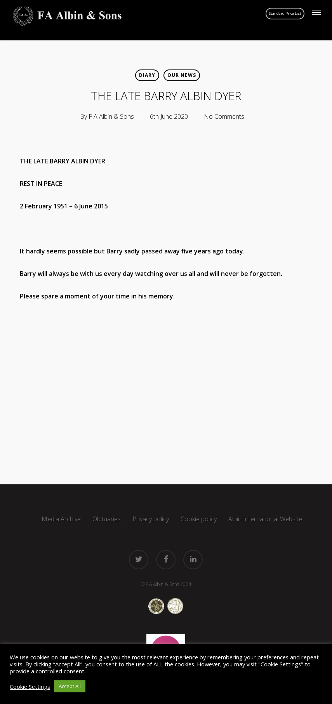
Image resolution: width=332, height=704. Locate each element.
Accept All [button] (70, 686)
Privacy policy (150, 519)
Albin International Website (265, 519)
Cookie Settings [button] (30, 686)
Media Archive (61, 519)
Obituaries (106, 519)
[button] (316, 12)
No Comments (224, 116)
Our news (181, 75)
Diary (147, 75)
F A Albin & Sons (111, 116)
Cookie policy (199, 519)
